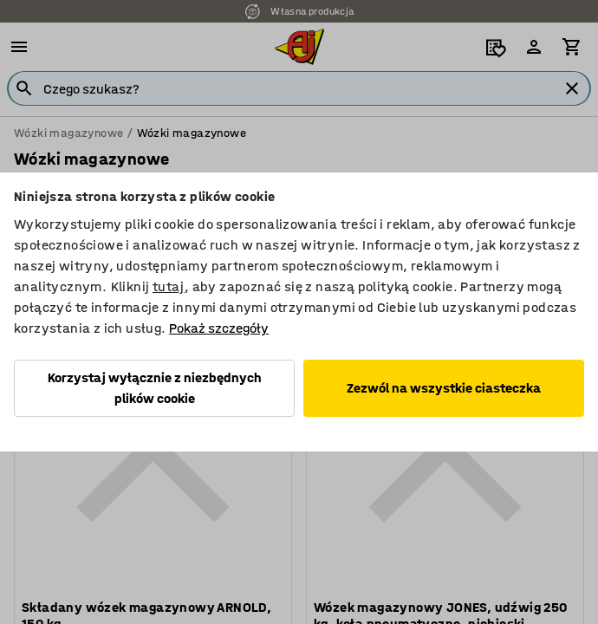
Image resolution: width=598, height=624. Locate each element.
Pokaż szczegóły (219, 328)
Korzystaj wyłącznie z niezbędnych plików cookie (155, 387)
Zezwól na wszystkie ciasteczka (444, 388)
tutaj (169, 286)
